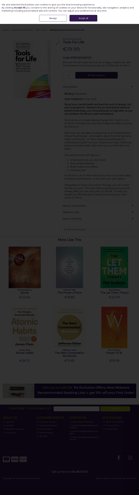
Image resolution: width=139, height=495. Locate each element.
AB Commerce (129, 478)
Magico (105, 478)
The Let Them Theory (114, 292)
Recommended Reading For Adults (84, 438)
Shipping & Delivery (47, 425)
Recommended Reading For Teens (84, 432)
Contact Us (9, 432)
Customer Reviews (47, 422)
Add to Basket (96, 75)
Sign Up (115, 409)
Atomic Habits (24, 352)
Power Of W (114, 352)
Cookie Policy (110, 429)
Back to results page (75, 229)
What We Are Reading (81, 422)
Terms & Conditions (113, 422)
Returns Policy (45, 432)
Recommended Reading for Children (84, 426)
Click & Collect (44, 429)
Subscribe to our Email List (30, 408)
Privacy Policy (111, 425)
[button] (57, 43)
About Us (9, 422)
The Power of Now (69, 292)
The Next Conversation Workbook (69, 354)
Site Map (42, 436)
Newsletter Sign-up (13, 429)
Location (8, 425)
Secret (24, 292)
